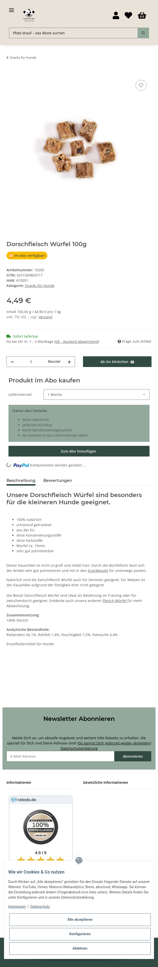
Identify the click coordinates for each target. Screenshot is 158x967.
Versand (45, 317)
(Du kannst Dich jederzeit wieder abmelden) (114, 743)
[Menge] (31, 362)
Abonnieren (133, 756)
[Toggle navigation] (11, 8)
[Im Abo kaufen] (79, 451)
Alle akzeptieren (79, 919)
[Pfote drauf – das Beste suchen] (73, 33)
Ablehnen (80, 948)
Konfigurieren (79, 934)
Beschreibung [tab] (20, 480)
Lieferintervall (20, 394)
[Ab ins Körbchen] (10, 73)
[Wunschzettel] (128, 16)
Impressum (17, 907)
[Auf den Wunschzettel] (141, 85)
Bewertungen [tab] (57, 480)
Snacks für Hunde (40, 285)
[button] (116, 16)
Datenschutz (40, 907)
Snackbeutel (98, 570)
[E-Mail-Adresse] (60, 756)
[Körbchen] (142, 16)
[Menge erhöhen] (69, 362)
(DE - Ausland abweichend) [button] (76, 341)
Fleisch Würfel (115, 600)
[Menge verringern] (12, 362)
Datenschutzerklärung (79, 748)
